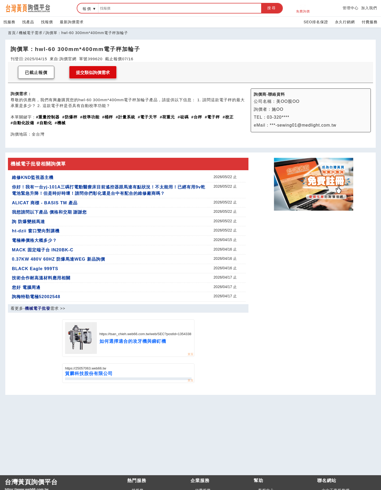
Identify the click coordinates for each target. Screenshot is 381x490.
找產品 (28, 22)
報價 (87, 9)
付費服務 (370, 22)
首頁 (12, 33)
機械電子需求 (31, 33)
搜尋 (271, 8)
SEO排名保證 (315, 22)
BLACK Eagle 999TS (35, 268)
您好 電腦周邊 (26, 287)
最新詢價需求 (72, 22)
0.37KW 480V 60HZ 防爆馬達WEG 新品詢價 (58, 259)
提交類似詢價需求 (93, 72)
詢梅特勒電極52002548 (36, 296)
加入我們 (369, 8)
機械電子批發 (37, 308)
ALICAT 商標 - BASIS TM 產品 (45, 202)
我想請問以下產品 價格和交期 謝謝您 (49, 212)
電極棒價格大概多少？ (34, 240)
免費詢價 (303, 8)
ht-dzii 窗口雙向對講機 (36, 230)
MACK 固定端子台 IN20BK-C (43, 249)
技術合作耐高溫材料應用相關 (41, 277)
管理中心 (351, 8)
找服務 (9, 22)
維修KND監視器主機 (32, 177)
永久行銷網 (345, 22)
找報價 (47, 22)
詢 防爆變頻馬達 (28, 221)
